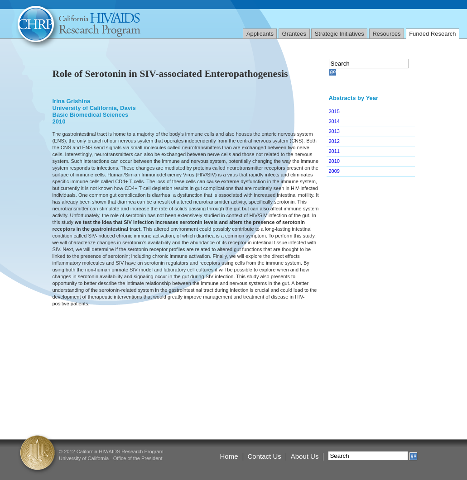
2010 (334, 161)
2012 (334, 141)
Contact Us (264, 456)
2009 (334, 171)
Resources (386, 33)
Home (229, 456)
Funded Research (432, 33)
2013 (334, 131)
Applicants (260, 33)
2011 (334, 151)
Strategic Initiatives (339, 33)
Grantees (294, 33)
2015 (334, 111)
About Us (305, 456)
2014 (334, 121)
